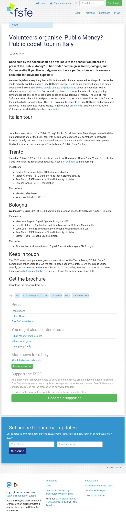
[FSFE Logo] (19, 10)
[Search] (77, 3)
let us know (69, 161)
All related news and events (26, 360)
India (64, 502)
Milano (27, 271)
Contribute (104, 13)
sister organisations (66, 498)
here (43, 285)
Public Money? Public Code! (26, 336)
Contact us (51, 480)
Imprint (49, 490)
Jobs (48, 485)
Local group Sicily (21, 346)
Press (117, 13)
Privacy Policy (62, 490)
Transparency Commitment (60, 493)
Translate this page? (95, 490)
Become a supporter (22, 366)
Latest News (18, 316)
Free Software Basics (23, 321)
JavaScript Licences (95, 495)
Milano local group (21, 341)
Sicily (39, 271)
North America (53, 502)
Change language (60, 3)
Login (40, 3)
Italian (56, 109)
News (15, 24)
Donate (114, 3)
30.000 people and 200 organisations (56, 87)
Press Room (18, 310)
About (78, 13)
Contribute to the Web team (99, 485)
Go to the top (115, 467)
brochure (75, 105)
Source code (91, 480)
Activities (90, 13)
